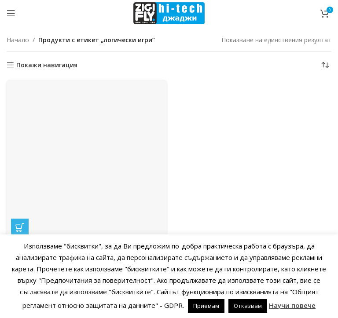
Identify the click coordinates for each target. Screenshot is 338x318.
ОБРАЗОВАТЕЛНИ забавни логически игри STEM (87, 122)
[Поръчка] (324, 65)
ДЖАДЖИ (86, 114)
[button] (20, 85)
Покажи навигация (46, 65)
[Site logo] (168, 12)
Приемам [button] (206, 306)
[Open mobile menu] (11, 13)
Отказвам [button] (248, 306)
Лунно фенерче (86, 103)
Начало (18, 40)
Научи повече (292, 305)
